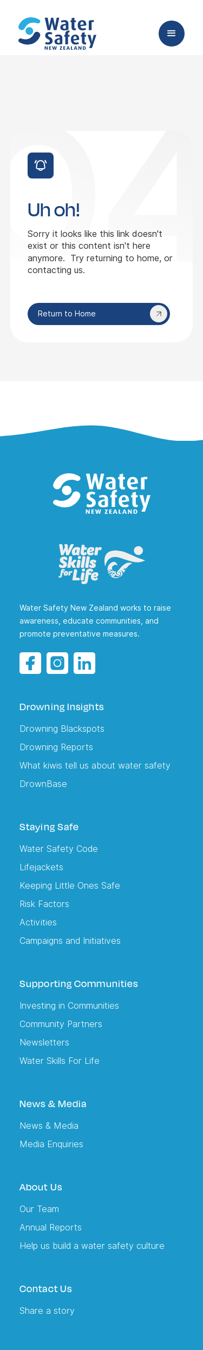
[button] (172, 34)
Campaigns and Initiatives (70, 941)
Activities (38, 922)
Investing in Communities (69, 1006)
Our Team (39, 1209)
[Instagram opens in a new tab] (57, 663)
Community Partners (60, 1024)
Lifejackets (41, 867)
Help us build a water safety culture (92, 1246)
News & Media (48, 1126)
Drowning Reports (56, 747)
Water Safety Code (58, 849)
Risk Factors (44, 904)
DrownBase (43, 784)
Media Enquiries (51, 1144)
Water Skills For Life (59, 1061)
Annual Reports (50, 1227)
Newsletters (44, 1042)
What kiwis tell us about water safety (95, 765)
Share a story (47, 1311)
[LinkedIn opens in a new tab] (84, 663)
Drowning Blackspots (61, 729)
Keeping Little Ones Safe (69, 886)
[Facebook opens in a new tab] (30, 663)
